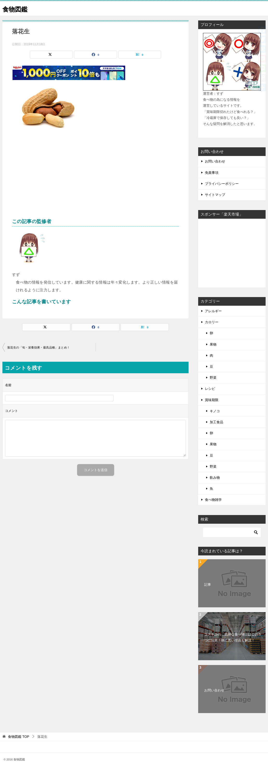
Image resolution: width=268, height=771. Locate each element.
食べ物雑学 (213, 500)
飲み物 (215, 477)
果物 (213, 344)
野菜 (213, 377)
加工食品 (216, 422)
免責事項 (211, 172)
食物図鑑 (16, 8)
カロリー (211, 322)
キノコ (215, 411)
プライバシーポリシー (222, 184)
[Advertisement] (95, 179)
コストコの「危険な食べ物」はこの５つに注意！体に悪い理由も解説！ (232, 637)
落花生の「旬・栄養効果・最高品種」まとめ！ (38, 347)
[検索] (232, 532)
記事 (207, 584)
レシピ (210, 389)
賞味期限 (211, 400)
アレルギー (213, 311)
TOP (18, 737)
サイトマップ (215, 195)
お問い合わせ (215, 161)
